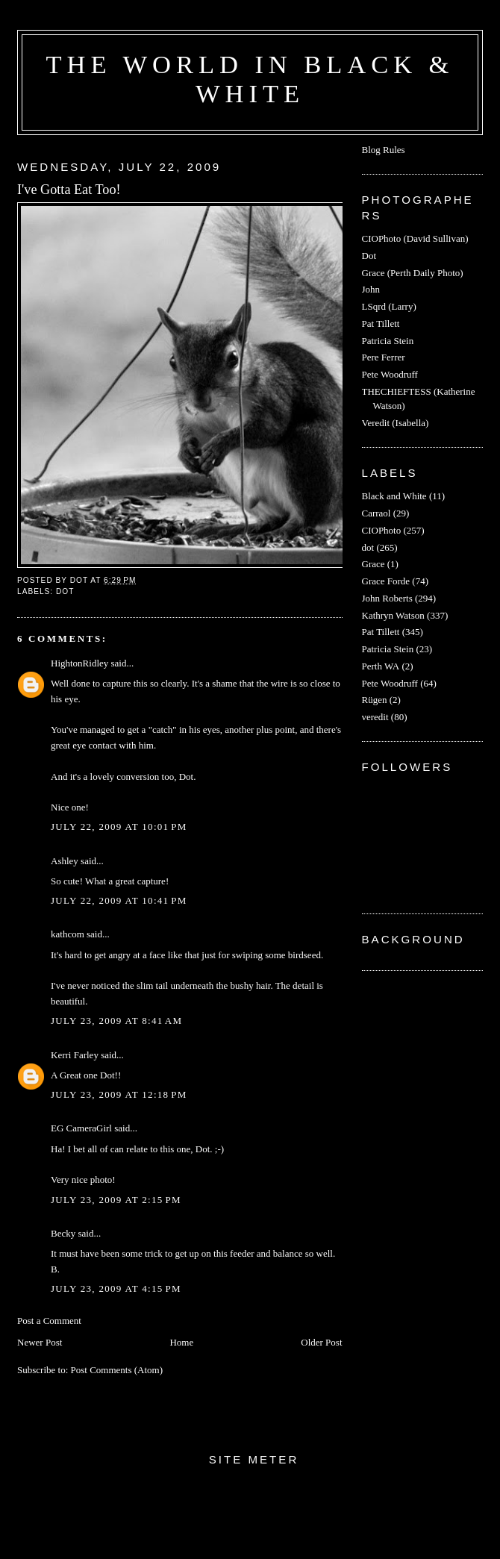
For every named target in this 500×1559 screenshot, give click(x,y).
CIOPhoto (381, 530)
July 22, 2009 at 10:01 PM (119, 826)
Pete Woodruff (390, 374)
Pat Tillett (381, 323)
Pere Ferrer (383, 357)
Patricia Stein (388, 340)
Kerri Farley (75, 1054)
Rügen (374, 699)
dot (65, 591)
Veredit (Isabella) (395, 422)
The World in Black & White (250, 78)
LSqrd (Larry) (389, 306)
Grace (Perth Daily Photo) (412, 272)
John (371, 289)
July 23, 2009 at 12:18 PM (119, 1094)
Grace (373, 563)
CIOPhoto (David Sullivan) (415, 238)
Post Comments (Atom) (117, 1369)
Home (181, 1342)
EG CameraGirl (81, 1128)
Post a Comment (49, 1320)
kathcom (67, 934)
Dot (369, 255)
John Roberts (387, 598)
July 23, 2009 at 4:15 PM (116, 1288)
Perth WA (381, 666)
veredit (375, 716)
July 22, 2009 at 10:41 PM (119, 900)
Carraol (376, 513)
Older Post (321, 1342)
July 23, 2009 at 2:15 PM (116, 1199)
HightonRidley (79, 663)
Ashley (64, 860)
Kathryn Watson (393, 615)
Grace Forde (386, 581)
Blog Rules (383, 149)
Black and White (394, 496)
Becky (63, 1233)
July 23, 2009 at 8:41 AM (116, 1020)
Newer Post (39, 1342)
